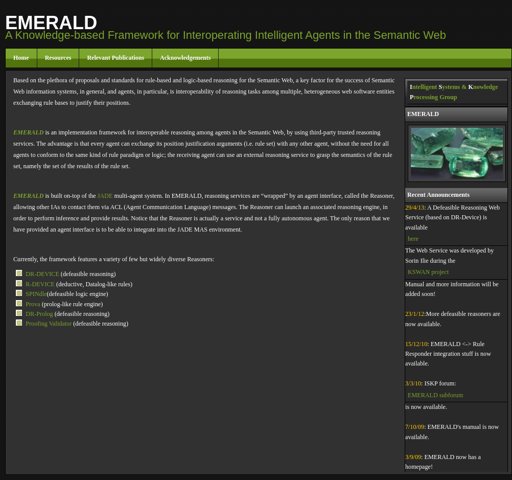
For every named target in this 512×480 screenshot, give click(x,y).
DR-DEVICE (43, 274)
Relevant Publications (115, 57)
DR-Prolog (40, 313)
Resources (58, 57)
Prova (33, 304)
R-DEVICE (41, 284)
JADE (105, 195)
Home (21, 57)
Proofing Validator (49, 323)
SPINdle (36, 294)
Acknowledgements (185, 57)
